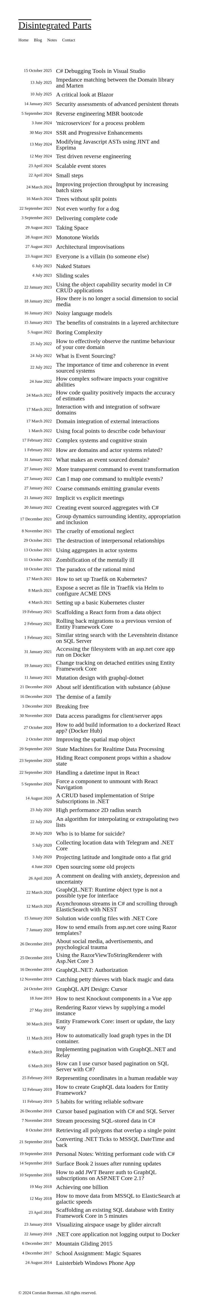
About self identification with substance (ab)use (113, 687)
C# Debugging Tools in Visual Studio (100, 71)
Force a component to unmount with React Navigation (107, 784)
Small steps (69, 175)
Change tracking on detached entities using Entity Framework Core (115, 665)
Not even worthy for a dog (87, 208)
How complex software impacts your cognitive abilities (112, 381)
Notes (52, 40)
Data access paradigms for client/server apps (109, 716)
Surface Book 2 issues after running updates (108, 1163)
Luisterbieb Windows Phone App (95, 1263)
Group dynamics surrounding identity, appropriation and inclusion (118, 519)
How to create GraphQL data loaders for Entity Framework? (112, 1090)
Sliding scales (72, 275)
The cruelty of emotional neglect (95, 531)
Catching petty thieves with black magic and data (115, 979)
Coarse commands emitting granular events (107, 488)
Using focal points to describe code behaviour (110, 431)
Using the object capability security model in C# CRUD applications (114, 287)
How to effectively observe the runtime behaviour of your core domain (115, 344)
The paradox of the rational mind (95, 569)
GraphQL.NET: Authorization (92, 970)
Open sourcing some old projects (95, 866)
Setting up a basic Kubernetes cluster (100, 602)
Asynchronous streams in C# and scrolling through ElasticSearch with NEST (116, 906)
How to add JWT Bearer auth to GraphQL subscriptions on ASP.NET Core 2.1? (106, 1175)
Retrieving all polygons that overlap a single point (116, 1130)
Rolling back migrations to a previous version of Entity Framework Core (114, 624)
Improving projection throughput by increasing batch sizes (112, 187)
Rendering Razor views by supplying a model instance (110, 1010)
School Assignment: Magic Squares (98, 1253)
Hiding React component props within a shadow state (113, 760)
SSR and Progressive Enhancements (99, 132)
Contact (68, 40)
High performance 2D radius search (98, 810)
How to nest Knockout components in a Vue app (114, 998)
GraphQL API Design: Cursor (91, 989)
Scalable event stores (81, 166)
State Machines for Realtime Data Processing (110, 749)
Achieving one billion (82, 1187)
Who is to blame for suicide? (90, 833)
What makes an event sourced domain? (102, 459)
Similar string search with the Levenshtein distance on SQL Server (117, 638)
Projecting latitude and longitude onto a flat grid (113, 857)
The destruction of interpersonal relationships (110, 540)
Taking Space (72, 227)
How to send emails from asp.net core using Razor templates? (116, 930)
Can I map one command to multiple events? (109, 479)
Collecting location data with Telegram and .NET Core (115, 845)
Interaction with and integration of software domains (108, 409)
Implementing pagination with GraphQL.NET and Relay (116, 1052)
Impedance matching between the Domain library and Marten (115, 82)
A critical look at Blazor (84, 94)
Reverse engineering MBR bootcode (99, 113)
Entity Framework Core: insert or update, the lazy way (115, 1024)
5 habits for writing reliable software (99, 1101)
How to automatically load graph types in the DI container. (113, 1038)
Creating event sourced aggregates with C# (107, 507)
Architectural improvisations (90, 246)
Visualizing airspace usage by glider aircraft (108, 1224)
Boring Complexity (79, 332)
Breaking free (72, 706)
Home (23, 40)
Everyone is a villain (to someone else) (102, 256)
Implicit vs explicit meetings (90, 498)
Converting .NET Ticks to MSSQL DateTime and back (115, 1142)
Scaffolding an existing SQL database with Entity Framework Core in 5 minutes (115, 1213)
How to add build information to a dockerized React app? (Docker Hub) (118, 727)
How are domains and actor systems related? (109, 450)
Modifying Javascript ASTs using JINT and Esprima (107, 144)
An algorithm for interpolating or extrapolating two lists (117, 822)
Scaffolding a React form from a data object (108, 612)
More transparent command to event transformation (117, 469)
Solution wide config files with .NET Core (106, 918)
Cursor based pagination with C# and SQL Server (115, 1111)
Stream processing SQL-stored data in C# (105, 1120)
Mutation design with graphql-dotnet (100, 677)
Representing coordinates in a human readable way (117, 1078)
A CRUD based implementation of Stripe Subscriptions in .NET (105, 798)
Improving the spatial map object (95, 739)
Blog (38, 40)
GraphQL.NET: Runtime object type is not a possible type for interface (109, 892)
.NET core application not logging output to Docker (118, 1234)
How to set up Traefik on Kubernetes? (101, 579)
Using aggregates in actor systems (96, 550)
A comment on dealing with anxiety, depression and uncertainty (118, 878)
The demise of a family (83, 696)
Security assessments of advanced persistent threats (117, 104)
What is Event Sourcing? (85, 356)
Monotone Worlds (77, 237)
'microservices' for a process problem (100, 123)
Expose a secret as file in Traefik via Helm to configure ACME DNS (110, 590)
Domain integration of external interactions (107, 421)
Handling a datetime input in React (97, 772)
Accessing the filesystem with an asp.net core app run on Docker (115, 652)
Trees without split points (86, 199)
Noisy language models (84, 313)
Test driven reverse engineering (93, 156)
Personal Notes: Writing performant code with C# (115, 1154)
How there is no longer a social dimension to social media (117, 301)
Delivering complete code (87, 218)
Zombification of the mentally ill (95, 560)
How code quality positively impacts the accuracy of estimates (115, 395)
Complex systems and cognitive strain (101, 440)
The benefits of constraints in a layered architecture (117, 322)
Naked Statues (73, 266)
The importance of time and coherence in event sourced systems (112, 367)
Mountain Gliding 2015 (84, 1243)
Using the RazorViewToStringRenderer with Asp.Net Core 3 (109, 958)
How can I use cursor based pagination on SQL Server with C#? (112, 1066)
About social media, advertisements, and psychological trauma (104, 944)
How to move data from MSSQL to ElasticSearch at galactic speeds (118, 1198)
